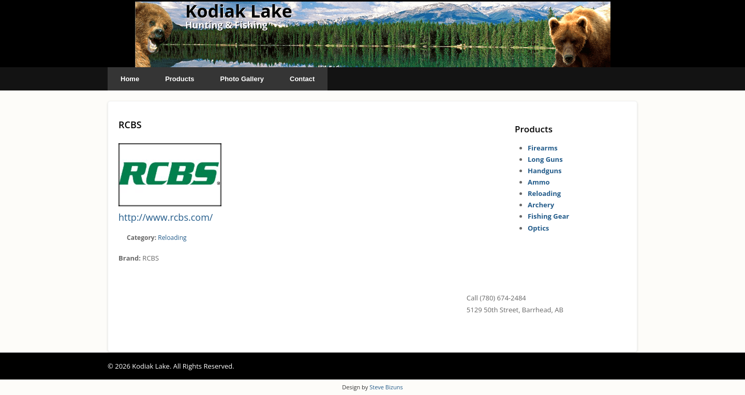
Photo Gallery (242, 79)
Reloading (172, 237)
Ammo (539, 182)
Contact (302, 79)
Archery (541, 204)
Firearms (543, 148)
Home (130, 79)
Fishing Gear (548, 216)
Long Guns (545, 159)
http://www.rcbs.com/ (165, 217)
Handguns (544, 170)
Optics (538, 228)
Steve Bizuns (386, 387)
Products (179, 79)
